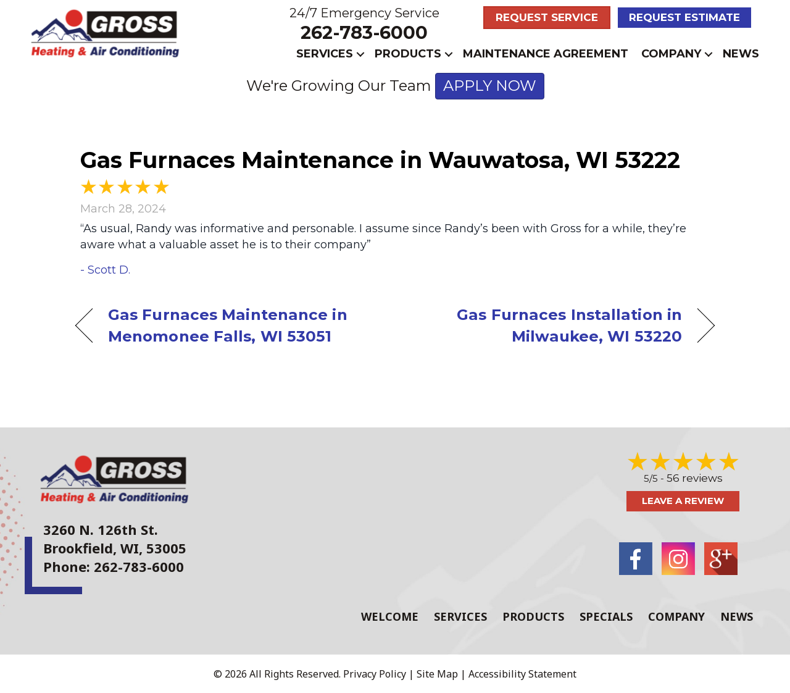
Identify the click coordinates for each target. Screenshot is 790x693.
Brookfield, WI (91, 548)
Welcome (389, 616)
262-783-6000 (364, 32)
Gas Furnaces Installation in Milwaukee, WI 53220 (548, 325)
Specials (606, 616)
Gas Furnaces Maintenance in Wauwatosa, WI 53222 (380, 160)
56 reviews (695, 478)
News (741, 54)
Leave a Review (683, 500)
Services (324, 54)
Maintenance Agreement (545, 54)
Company (671, 54)
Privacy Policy (374, 674)
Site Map (437, 674)
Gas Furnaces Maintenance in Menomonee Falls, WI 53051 (227, 325)
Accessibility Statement (522, 674)
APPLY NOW (489, 85)
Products (408, 54)
